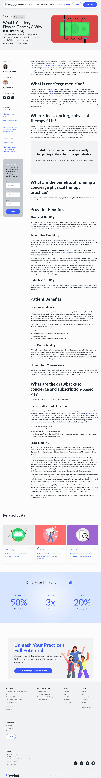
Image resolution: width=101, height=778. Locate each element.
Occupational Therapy (43, 694)
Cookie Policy (92, 775)
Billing (7, 694)
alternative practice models (55, 65)
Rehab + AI (31, 5)
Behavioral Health (42, 699)
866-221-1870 (14, 754)
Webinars (84, 702)
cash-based (51, 91)
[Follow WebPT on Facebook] (93, 763)
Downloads (85, 699)
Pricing (67, 5)
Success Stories (86, 707)
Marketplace (9, 709)
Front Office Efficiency (12, 697)
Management (67, 702)
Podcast (84, 705)
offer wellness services (64, 252)
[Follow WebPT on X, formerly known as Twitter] (81, 763)
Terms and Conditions (74, 775)
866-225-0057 (13, 756)
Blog (83, 694)
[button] (22, 4)
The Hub (84, 691)
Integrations (9, 706)
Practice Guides (86, 697)
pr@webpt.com (14, 761)
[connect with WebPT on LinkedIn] (75, 763)
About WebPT (10, 725)
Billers (65, 694)
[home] (11, 4)
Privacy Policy (84, 775)
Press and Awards (11, 728)
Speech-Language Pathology (45, 697)
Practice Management (12, 702)
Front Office (67, 697)
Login (77, 5)
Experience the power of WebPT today (33, 671)
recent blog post (90, 413)
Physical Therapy (42, 691)
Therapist (66, 691)
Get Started (90, 5)
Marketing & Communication (14, 699)
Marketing (66, 699)
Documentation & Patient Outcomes (16, 691)
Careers (8, 731)
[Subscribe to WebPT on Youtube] (87, 763)
